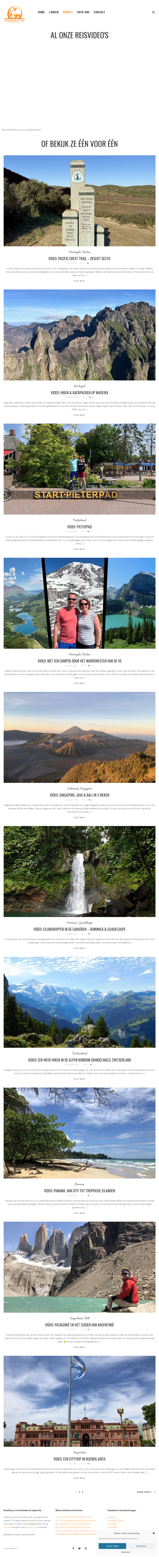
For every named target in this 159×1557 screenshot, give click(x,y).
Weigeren (141, 1546)
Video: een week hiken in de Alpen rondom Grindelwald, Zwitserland (79, 1060)
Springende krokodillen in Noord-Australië (77, 1534)
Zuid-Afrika (112, 1527)
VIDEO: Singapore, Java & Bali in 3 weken (79, 795)
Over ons (83, 12)
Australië (111, 1517)
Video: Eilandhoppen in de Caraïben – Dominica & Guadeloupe (79, 929)
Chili (86, 1318)
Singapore (86, 788)
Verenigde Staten (79, 252)
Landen (54, 12)
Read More (79, 281)
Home (41, 12)
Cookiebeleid (125, 1552)
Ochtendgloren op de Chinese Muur (74, 1523)
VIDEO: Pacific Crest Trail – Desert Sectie (79, 258)
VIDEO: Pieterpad (79, 526)
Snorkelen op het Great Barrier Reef (74, 1517)
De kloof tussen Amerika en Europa (74, 1527)
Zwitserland (79, 1053)
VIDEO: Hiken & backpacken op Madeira (79, 392)
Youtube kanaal (33, 129)
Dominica (71, 922)
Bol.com (7, 1527)
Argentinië (76, 1318)
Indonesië (73, 788)
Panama (79, 1184)
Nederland (79, 520)
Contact (99, 12)
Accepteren (112, 1546)
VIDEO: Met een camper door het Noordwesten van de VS (79, 661)
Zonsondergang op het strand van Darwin (77, 1520)
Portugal (79, 386)
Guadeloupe (86, 922)
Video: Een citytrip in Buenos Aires (79, 1459)
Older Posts (146, 1492)
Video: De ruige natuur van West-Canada (76, 1530)
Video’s (68, 12)
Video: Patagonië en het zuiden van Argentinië (79, 1324)
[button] (153, 1533)
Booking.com (31, 1527)
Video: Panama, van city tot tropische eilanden (79, 1190)
